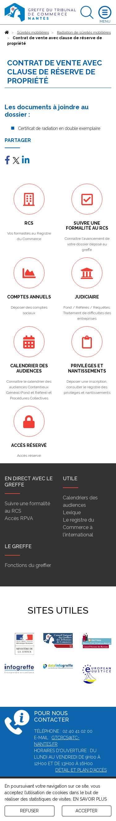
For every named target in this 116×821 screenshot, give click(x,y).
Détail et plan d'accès (81, 770)
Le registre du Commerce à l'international (78, 527)
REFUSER (29, 810)
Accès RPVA (19, 518)
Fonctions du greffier (28, 565)
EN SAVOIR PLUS (90, 799)
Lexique (72, 512)
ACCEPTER (86, 810)
